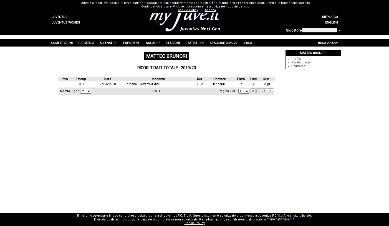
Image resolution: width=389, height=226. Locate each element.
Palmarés (298, 66)
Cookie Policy (195, 223)
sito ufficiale (302, 215)
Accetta (210, 10)
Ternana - (142, 84)
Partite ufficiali (301, 62)
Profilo (296, 59)
